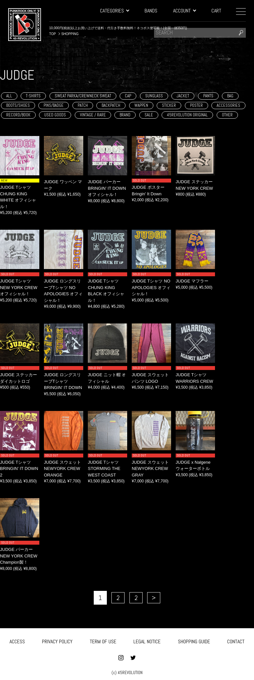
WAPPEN (141, 105)
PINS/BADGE (54, 105)
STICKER (169, 105)
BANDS (151, 10)
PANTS (208, 96)
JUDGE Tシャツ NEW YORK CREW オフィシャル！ (18, 287)
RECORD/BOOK (18, 115)
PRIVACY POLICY (57, 638)
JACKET (183, 96)
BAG (230, 96)
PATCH (83, 105)
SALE (149, 115)
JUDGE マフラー (192, 281)
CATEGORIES (114, 10)
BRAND (125, 115)
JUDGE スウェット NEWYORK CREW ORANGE (62, 468)
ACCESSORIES (228, 105)
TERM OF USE (103, 638)
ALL (9, 96)
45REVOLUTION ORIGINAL (187, 115)
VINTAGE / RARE (93, 115)
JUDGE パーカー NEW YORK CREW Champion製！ (18, 556)
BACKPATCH (111, 105)
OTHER (227, 115)
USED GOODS (55, 115)
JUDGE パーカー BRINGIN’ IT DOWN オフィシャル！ (107, 188)
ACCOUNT (184, 10)
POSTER (196, 105)
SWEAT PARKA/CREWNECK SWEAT (83, 96)
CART (216, 10)
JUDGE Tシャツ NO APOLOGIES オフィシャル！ (151, 287)
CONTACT (235, 638)
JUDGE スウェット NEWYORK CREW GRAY (150, 468)
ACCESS (17, 638)
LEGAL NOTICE (147, 638)
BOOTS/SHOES (18, 105)
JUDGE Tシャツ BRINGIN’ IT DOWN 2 (19, 468)
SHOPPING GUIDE (194, 638)
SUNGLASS (154, 96)
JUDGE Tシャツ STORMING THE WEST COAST (104, 468)
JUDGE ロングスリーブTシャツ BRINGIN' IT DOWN (63, 381)
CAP (128, 96)
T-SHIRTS (33, 96)
